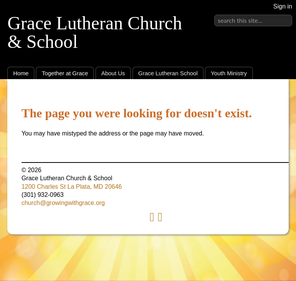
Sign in (282, 6)
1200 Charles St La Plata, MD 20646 (72, 186)
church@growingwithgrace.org (63, 203)
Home (21, 73)
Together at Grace (65, 73)
